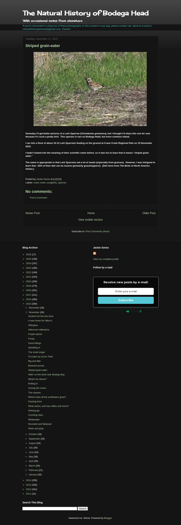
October (33, 434)
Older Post (149, 213)
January (33, 474)
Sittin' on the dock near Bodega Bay (46, 374)
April (31, 461)
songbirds (52, 182)
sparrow (62, 182)
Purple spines (35, 334)
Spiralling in (34, 347)
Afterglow (33, 325)
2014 (29, 480)
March (32, 465)
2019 (29, 285)
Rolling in (32, 383)
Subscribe (125, 300)
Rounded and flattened (39, 424)
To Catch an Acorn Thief (40, 356)
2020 (29, 281)
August (33, 443)
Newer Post (32, 213)
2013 (29, 484)
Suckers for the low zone (40, 316)
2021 (29, 276)
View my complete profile (106, 259)
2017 (29, 295)
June (31, 452)
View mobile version (90, 219)
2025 (29, 259)
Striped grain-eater (37, 370)
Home (91, 213)
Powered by (126, 311)
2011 (29, 493)
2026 (29, 254)
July (31, 447)
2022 (29, 272)
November (34, 312)
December (34, 307)
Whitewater (34, 419)
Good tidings (34, 343)
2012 (29, 489)
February (34, 470)
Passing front (35, 401)
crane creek (40, 182)
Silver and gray (35, 428)
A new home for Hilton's (40, 320)
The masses (34, 392)
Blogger (108, 518)
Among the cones (37, 388)
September (35, 438)
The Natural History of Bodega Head (86, 13)
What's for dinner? (37, 379)
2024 (29, 263)
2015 (29, 303)
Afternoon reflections (38, 329)
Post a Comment (38, 197)
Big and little (34, 361)
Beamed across (36, 365)
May (31, 456)
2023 (29, 268)
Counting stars (35, 415)
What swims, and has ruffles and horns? (48, 406)
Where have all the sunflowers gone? (47, 397)
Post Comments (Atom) (97, 231)
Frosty (31, 338)
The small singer (36, 352)
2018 (29, 290)
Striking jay (33, 410)
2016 (29, 299)
